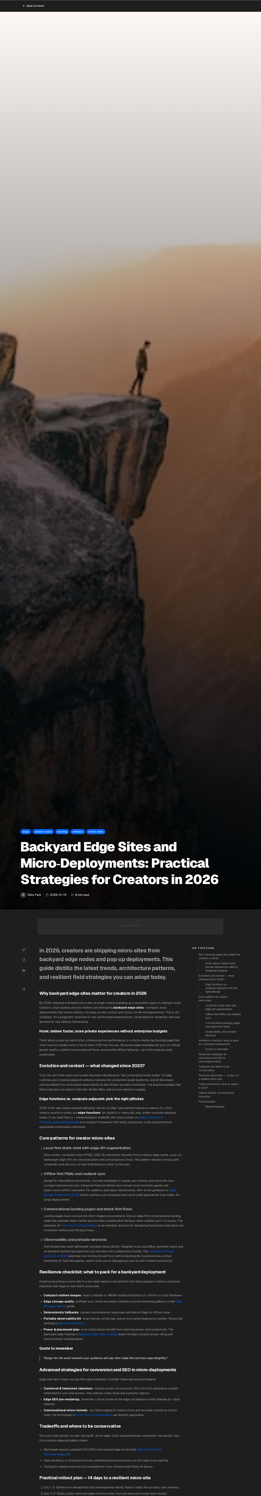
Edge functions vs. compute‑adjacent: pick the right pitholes (221, 988)
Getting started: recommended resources (216, 1094)
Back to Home (33, 5)
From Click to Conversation (79, 1225)
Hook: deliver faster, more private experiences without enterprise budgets (221, 967)
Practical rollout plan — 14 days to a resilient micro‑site (219, 1077)
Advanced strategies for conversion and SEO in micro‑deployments (213, 1058)
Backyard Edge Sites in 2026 (97, 1334)
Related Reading (214, 1106)
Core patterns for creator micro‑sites (213, 998)
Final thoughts (207, 1101)
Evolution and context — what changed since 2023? (216, 977)
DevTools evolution (71, 1323)
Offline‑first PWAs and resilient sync (223, 1016)
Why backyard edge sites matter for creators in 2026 (219, 956)
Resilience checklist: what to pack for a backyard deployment (219, 1042)
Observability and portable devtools (220, 1033)
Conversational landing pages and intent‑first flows (222, 1024)
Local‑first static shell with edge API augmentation (220, 1007)
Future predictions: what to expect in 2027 (219, 1085)
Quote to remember (216, 1049)
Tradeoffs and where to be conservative (214, 1068)
